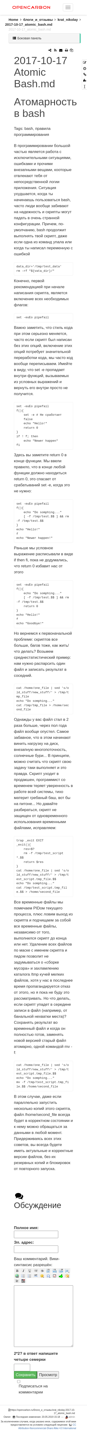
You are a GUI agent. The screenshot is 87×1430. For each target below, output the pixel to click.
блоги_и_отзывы (38, 20)
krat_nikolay (68, 20)
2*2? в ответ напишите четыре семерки (36, 1356)
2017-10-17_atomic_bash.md (28, 24)
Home (16, 20)
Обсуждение (37, 1201)
